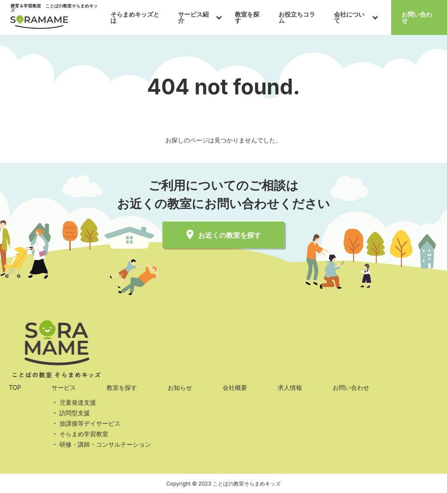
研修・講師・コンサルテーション (105, 444)
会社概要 (235, 387)
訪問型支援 (74, 413)
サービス (64, 387)
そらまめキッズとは (134, 17)
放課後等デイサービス (89, 423)
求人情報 (290, 387)
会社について (349, 17)
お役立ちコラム (297, 17)
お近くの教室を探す (223, 234)
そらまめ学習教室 (83, 433)
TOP (15, 387)
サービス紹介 (193, 17)
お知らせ (180, 387)
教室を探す (247, 17)
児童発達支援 (77, 402)
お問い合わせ (417, 17)
